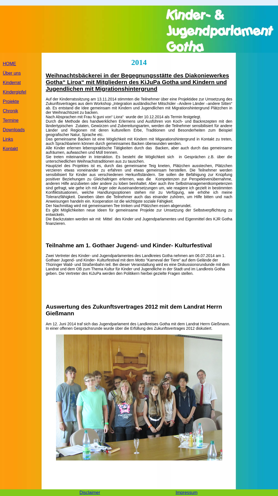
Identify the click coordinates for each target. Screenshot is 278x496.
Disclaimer (90, 492)
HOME (9, 63)
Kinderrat (12, 82)
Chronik (10, 111)
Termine (11, 120)
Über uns (12, 73)
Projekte (11, 101)
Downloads (14, 129)
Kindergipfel (14, 92)
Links (8, 139)
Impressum (186, 492)
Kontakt (10, 148)
